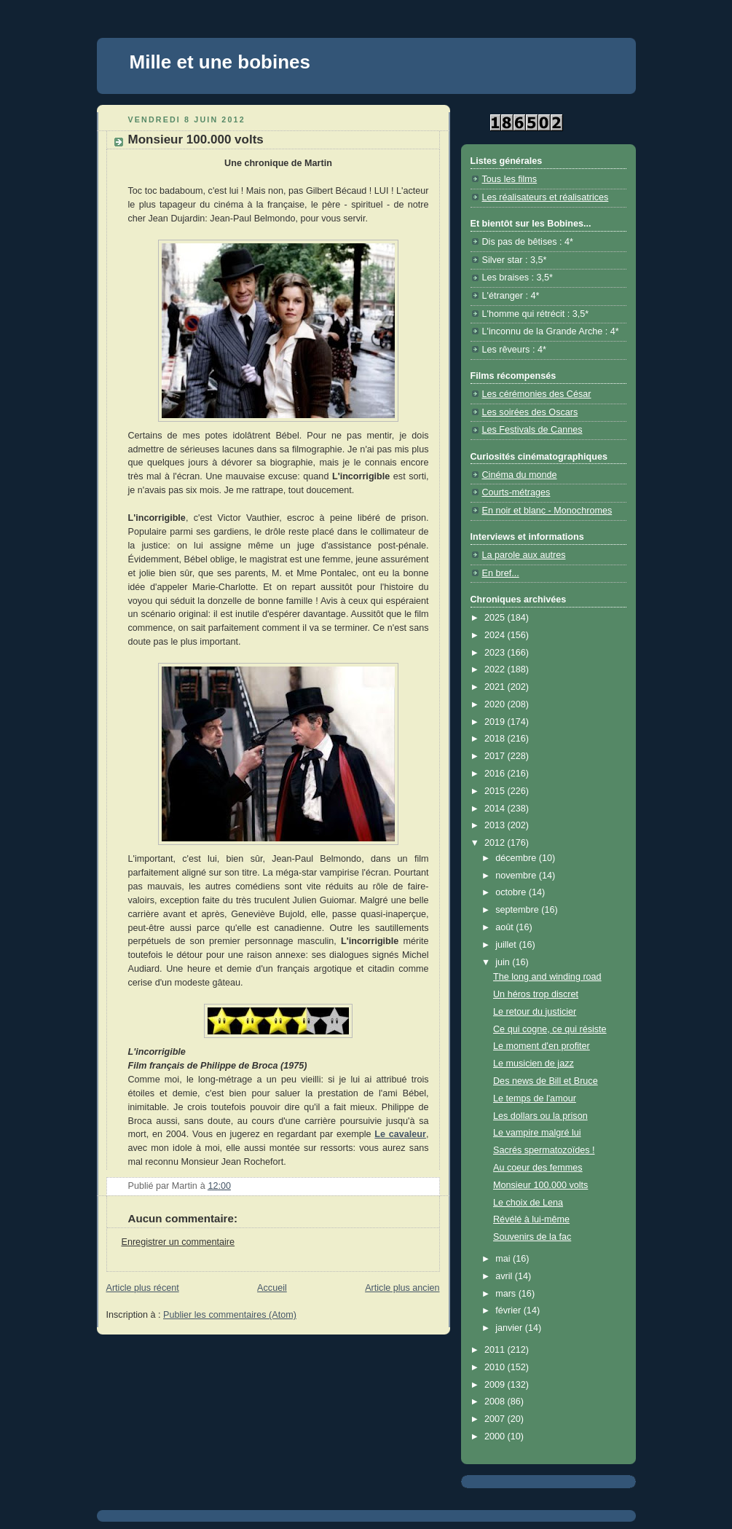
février (509, 1310)
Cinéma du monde (519, 475)
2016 (496, 774)
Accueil (272, 1288)
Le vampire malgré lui (537, 1133)
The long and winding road (547, 977)
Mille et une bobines (220, 62)
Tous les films (510, 179)
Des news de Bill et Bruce (545, 1081)
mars (507, 1294)
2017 (496, 756)
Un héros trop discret (535, 994)
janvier (510, 1328)
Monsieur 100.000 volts (540, 1185)
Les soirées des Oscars (530, 412)
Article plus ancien (402, 1288)
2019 (496, 722)
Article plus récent (142, 1288)
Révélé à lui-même (531, 1219)
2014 (496, 808)
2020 (496, 704)
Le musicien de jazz (533, 1063)
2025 (496, 618)
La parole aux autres (524, 555)
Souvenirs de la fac (532, 1237)
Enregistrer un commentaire (178, 1242)
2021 (496, 687)
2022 (496, 669)
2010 (496, 1367)
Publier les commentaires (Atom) (229, 1315)
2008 (496, 1401)
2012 (496, 843)
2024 (496, 635)
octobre (512, 892)
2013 (496, 825)
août (505, 927)
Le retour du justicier (534, 1012)
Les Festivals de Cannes (532, 430)
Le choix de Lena (528, 1203)
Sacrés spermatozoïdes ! (543, 1150)
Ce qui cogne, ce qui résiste (550, 1029)
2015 (496, 791)
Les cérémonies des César (536, 394)
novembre (517, 875)
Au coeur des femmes (538, 1168)
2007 (496, 1419)
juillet (507, 945)
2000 (496, 1436)
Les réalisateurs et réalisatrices (545, 197)
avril (505, 1276)
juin (503, 962)
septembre (518, 910)
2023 (496, 653)
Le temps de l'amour (534, 1098)
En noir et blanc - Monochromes (547, 511)
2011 (496, 1350)
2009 (496, 1385)
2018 (496, 739)
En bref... (500, 573)
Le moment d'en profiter (541, 1046)
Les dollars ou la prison (540, 1116)
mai (504, 1259)
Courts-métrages (516, 492)
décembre (517, 858)
